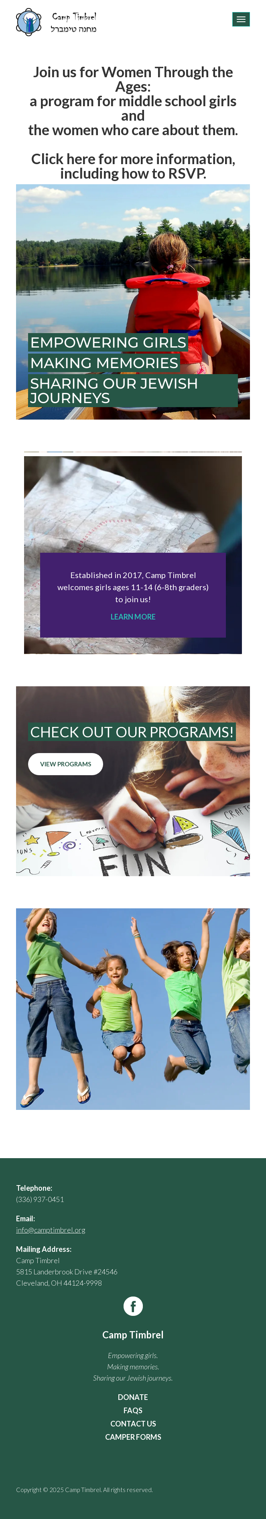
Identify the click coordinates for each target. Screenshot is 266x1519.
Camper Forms (133, 1437)
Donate (133, 1397)
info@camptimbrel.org (50, 1229)
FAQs (133, 1410)
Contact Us (133, 1423)
